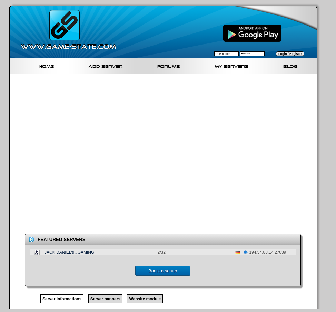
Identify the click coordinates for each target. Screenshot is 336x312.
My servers (232, 65)
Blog (290, 65)
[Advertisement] (81, 155)
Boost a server (162, 270)
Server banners (105, 298)
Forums (168, 65)
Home (46, 65)
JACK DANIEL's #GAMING (69, 252)
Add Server (105, 65)
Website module (145, 298)
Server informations (61, 298)
